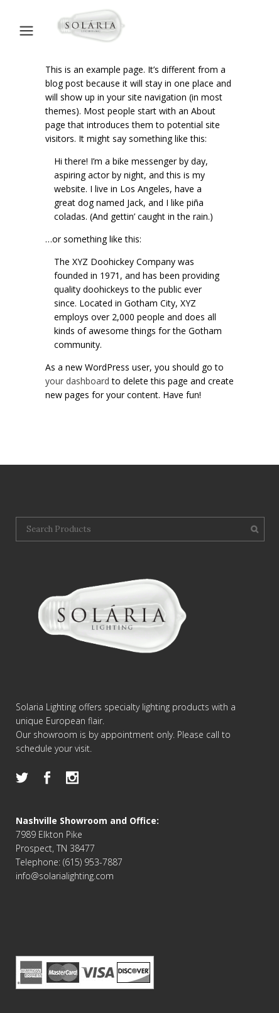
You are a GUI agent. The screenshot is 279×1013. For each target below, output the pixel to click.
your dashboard (77, 381)
